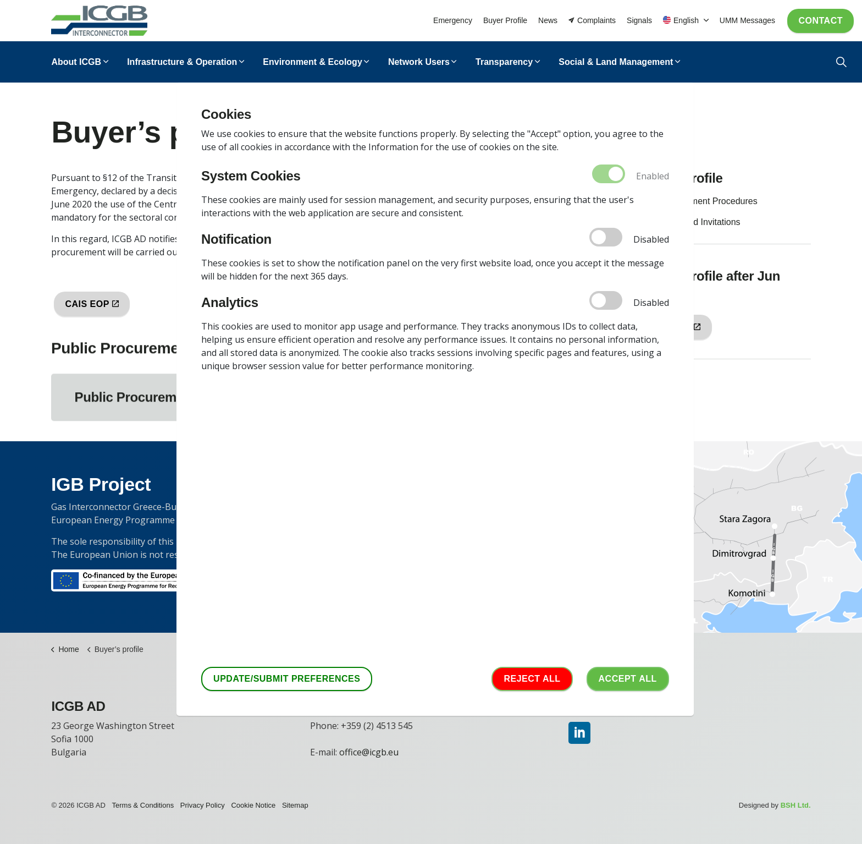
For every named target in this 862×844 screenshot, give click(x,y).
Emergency (452, 20)
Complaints (592, 20)
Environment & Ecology (312, 62)
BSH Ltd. (796, 805)
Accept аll (628, 679)
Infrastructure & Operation (182, 62)
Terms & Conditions (143, 805)
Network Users (419, 62)
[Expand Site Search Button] (841, 62)
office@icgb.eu (369, 752)
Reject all (532, 679)
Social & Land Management (616, 62)
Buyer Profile (505, 20)
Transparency (504, 62)
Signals (639, 20)
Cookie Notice (253, 805)
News (547, 20)
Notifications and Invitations (687, 222)
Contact (820, 21)
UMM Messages (747, 20)
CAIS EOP (92, 304)
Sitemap (295, 805)
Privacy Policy (202, 805)
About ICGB (76, 62)
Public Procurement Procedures (695, 201)
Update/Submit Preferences (286, 679)
